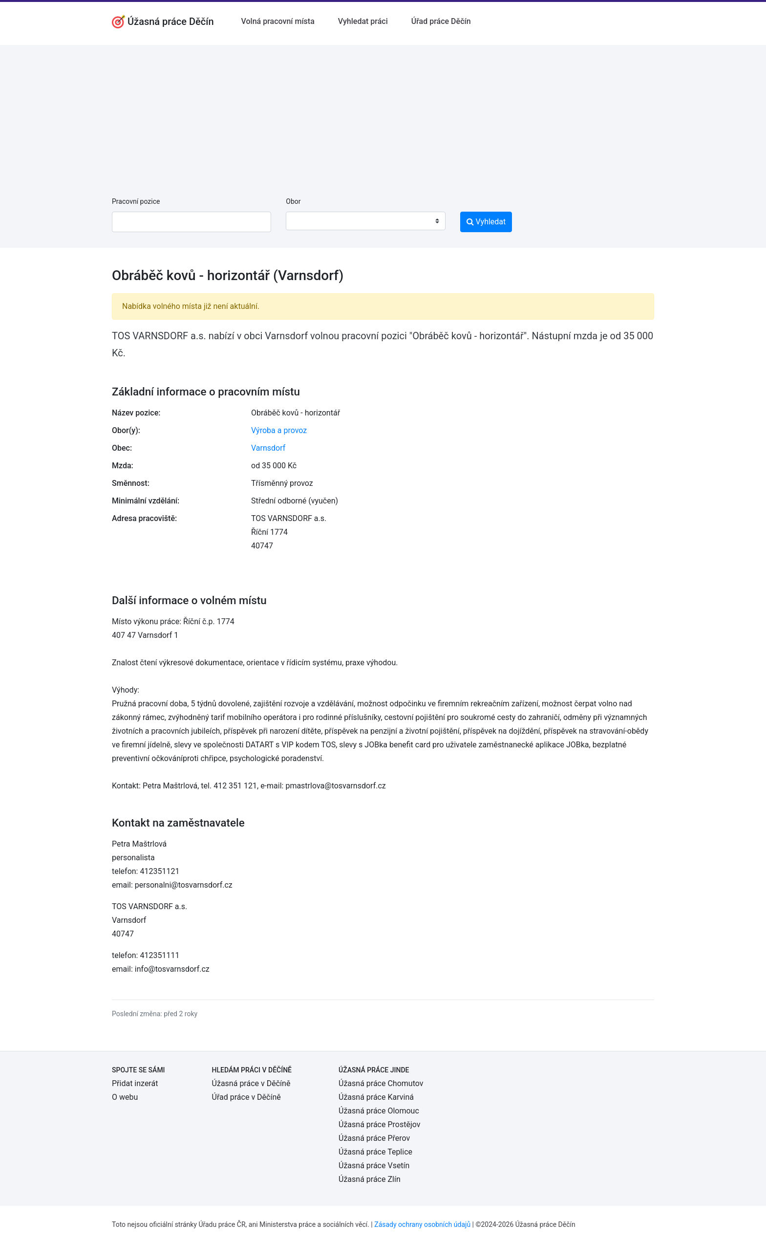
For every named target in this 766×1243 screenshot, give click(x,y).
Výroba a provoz (279, 430)
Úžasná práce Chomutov (381, 1083)
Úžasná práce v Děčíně (251, 1083)
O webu (125, 1097)
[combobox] (365, 221)
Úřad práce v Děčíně (246, 1097)
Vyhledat (486, 221)
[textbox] (305, 221)
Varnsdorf (268, 448)
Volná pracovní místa (278, 21)
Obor (293, 201)
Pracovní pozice (136, 201)
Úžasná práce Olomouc (379, 1110)
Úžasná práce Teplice (375, 1151)
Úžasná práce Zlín (370, 1179)
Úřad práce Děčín (441, 21)
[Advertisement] (383, 113)
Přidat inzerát (135, 1083)
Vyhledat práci (363, 21)
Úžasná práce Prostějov (379, 1124)
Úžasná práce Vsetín (374, 1165)
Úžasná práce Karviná (376, 1097)
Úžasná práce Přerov (374, 1138)
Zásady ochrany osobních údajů (422, 1224)
